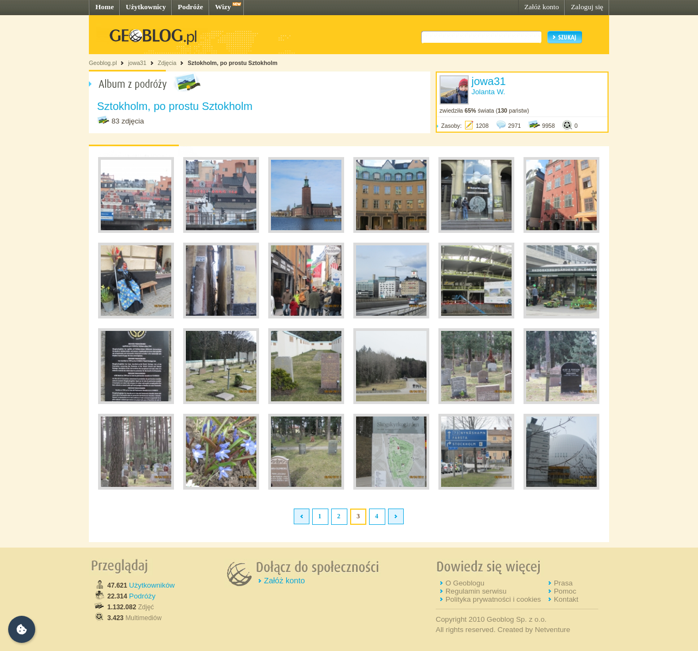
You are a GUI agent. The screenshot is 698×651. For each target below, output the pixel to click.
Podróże (190, 7)
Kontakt (566, 599)
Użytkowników (151, 585)
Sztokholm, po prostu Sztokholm (232, 63)
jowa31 (137, 63)
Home (104, 7)
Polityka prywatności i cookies (493, 599)
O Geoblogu (464, 583)
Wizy (223, 7)
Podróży (142, 596)
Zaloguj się (587, 7)
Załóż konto (541, 7)
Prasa (563, 583)
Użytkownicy (146, 7)
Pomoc (565, 591)
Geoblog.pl (103, 63)
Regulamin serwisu (476, 591)
